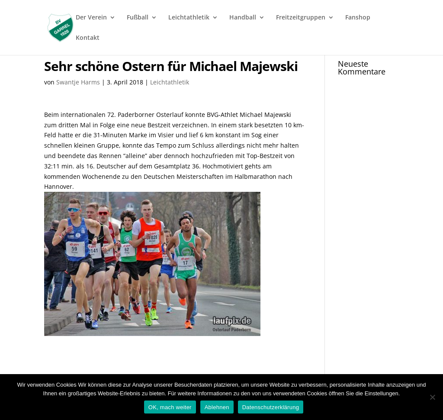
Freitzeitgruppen (300, 17)
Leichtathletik (188, 17)
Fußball (137, 17)
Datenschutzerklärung (270, 407)
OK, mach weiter (170, 407)
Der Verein (91, 17)
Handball (242, 17)
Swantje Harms (78, 82)
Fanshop (357, 17)
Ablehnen (217, 407)
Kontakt (88, 38)
